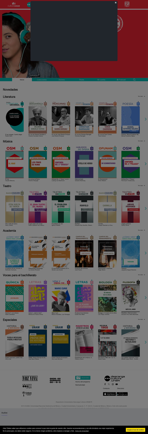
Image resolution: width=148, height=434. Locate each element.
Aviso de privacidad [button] (82, 431)
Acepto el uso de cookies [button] (135, 430)
